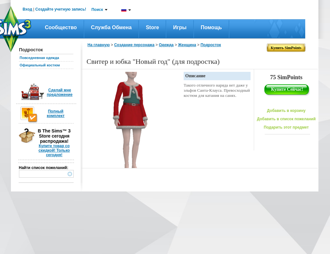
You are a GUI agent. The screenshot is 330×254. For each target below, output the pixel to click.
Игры (180, 27)
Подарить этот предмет (286, 127)
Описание (195, 75)
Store (152, 27)
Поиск (97, 9)
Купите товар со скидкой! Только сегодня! (54, 150)
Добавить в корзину (286, 110)
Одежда (166, 45)
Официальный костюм (40, 65)
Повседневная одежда (39, 58)
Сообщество (61, 27)
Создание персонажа (134, 45)
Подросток (210, 45)
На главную (98, 45)
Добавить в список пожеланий (286, 119)
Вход (27, 9)
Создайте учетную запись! (60, 9)
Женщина (187, 45)
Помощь (211, 27)
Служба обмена (111, 27)
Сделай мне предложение (60, 92)
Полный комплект (55, 113)
